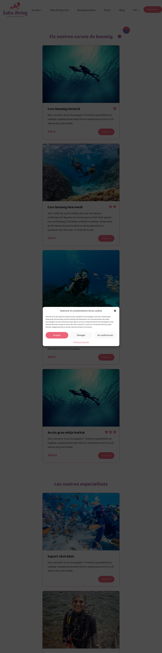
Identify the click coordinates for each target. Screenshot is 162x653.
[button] (115, 310)
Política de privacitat (81, 342)
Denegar (81, 335)
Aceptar (57, 335)
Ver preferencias (105, 335)
